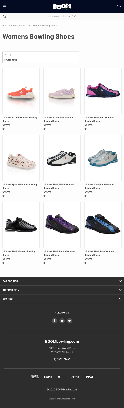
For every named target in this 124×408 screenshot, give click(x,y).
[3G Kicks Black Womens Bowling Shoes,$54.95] (21, 225)
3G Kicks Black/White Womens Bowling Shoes (58, 186)
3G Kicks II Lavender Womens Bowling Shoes (58, 119)
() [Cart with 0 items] (119, 6)
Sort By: (8, 54)
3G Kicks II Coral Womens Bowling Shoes (19, 119)
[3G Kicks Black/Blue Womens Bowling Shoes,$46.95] (103, 225)
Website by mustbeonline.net (62, 399)
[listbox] (35, 60)
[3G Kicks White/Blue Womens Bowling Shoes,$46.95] (103, 158)
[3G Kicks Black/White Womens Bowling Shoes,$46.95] (62, 158)
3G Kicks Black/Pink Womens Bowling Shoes (99, 119)
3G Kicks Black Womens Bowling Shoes (19, 253)
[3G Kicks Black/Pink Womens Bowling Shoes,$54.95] (103, 91)
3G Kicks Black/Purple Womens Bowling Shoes (59, 253)
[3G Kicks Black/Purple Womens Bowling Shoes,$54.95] (62, 225)
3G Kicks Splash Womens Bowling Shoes (19, 186)
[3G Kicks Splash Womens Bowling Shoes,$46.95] (21, 158)
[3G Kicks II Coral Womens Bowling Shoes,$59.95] (21, 91)
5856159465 (63, 359)
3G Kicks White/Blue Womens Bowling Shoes (99, 186)
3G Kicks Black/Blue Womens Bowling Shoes (99, 253)
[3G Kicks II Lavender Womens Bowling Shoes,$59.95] (62, 91)
